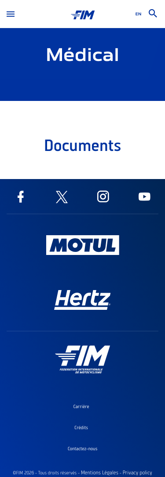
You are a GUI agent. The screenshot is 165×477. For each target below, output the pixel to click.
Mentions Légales (99, 472)
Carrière (81, 406)
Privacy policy (137, 472)
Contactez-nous (83, 448)
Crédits (81, 427)
